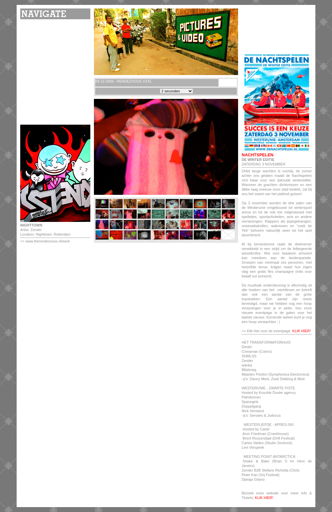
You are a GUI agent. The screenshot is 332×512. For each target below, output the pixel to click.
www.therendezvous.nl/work (47, 241)
